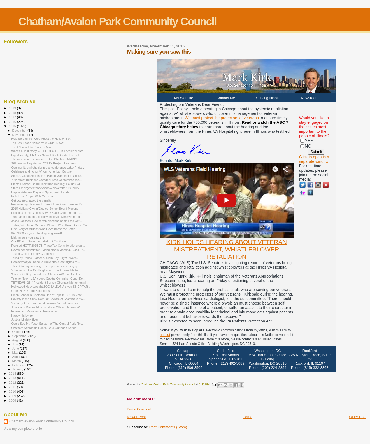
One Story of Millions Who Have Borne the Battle (43, 229)
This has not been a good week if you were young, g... (46, 216)
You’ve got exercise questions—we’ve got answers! (44, 303)
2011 (13, 387)
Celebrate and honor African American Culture (41, 171)
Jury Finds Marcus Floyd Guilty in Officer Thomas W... (46, 307)
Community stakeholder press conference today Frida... (47, 167)
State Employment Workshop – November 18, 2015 (45, 188)
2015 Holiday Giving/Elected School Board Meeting (44, 208)
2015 (13, 126)
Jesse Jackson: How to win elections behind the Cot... (46, 221)
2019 (13, 108)
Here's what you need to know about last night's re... (45, 262)
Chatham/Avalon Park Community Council (117, 21)
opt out (165, 335)
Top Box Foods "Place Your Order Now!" (37, 143)
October (18, 331)
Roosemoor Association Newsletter (34, 311)
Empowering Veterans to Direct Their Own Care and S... (48, 204)
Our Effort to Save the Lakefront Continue (38, 241)
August (17, 340)
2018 (13, 113)
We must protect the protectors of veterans (222, 118)
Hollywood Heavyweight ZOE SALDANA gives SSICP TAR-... (51, 286)
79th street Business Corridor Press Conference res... (46, 180)
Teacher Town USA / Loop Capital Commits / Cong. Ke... (48, 278)
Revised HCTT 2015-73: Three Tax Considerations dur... (48, 245)
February (19, 365)
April (15, 356)
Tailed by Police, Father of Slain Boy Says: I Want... (45, 258)
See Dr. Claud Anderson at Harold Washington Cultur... (47, 175)
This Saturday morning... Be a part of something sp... (46, 266)
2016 (13, 121)
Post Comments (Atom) (168, 427)
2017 (13, 117)
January (18, 369)
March (17, 361)
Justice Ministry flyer (24, 319)
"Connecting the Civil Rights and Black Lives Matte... (45, 270)
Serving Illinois (268, 98)
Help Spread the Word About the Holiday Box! (41, 138)
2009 (13, 396)
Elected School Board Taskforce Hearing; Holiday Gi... (46, 184)
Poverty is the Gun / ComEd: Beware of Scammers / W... (48, 299)
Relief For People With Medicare (32, 196)
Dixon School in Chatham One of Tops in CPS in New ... (48, 295)
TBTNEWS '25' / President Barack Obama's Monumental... (49, 282)
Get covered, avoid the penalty (31, 200)
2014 (13, 373)
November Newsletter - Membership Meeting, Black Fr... (48, 249)
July (15, 344)
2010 (13, 391)
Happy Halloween (22, 315)
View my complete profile (23, 429)
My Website (183, 98)
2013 (13, 378)
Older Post (357, 417)
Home (247, 417)
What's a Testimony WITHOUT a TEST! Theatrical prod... (48, 151)
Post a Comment (139, 409)
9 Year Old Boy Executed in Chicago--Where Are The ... (47, 274)
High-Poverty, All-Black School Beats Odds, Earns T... (46, 155)
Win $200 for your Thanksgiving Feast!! (37, 233)
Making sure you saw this (28, 237)
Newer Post (136, 417)
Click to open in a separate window (314, 159)
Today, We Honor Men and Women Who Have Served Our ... (51, 225)
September (20, 336)
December (19, 130)
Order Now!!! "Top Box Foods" (31, 290)
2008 (13, 400)
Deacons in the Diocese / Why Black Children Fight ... (46, 212)
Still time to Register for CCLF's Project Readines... (44, 163)
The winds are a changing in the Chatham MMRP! (44, 159)
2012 (13, 382)
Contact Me (225, 98)
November (19, 134)
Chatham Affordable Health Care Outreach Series (43, 327)
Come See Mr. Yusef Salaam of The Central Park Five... (48, 323)
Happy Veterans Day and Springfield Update (40, 192)
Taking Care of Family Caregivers (33, 253)
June (16, 348)
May (15, 352)
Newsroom (309, 98)
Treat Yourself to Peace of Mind (31, 147)
